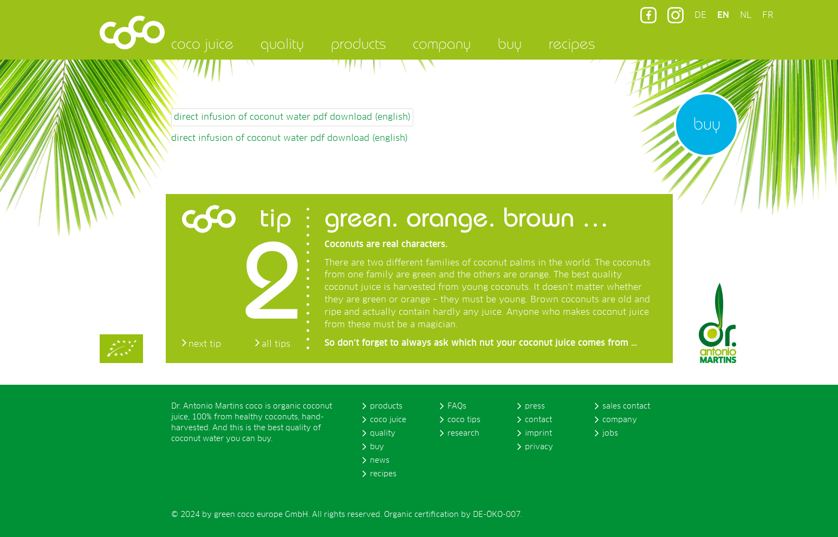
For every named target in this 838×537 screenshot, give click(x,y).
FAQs (456, 406)
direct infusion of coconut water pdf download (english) (292, 117)
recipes (572, 43)
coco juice (202, 43)
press (535, 406)
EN (723, 15)
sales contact (626, 406)
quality (282, 43)
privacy (539, 447)
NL (745, 15)
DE (700, 15)
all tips (276, 344)
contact (538, 420)
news (379, 460)
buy (510, 43)
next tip (205, 344)
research (463, 433)
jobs (610, 433)
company (442, 43)
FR (767, 15)
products (358, 43)
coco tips (463, 420)
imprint (538, 433)
